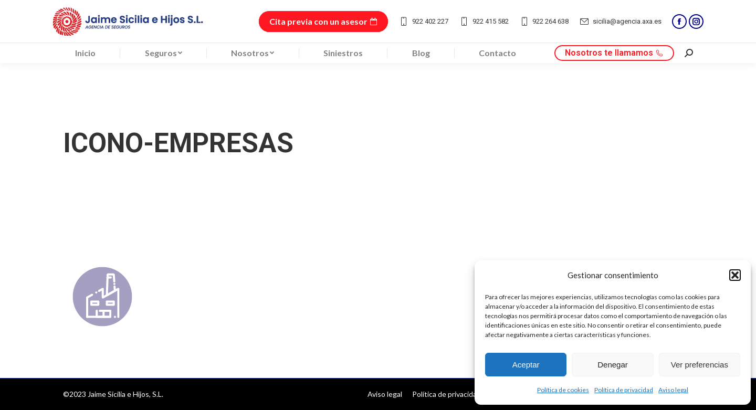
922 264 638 (544, 21)
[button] (735, 275)
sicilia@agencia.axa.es (620, 21)
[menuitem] (85, 53)
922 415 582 (484, 21)
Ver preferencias (699, 364)
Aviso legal (673, 390)
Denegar (612, 364)
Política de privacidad (623, 390)
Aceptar (526, 364)
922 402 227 (423, 21)
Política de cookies (563, 390)
